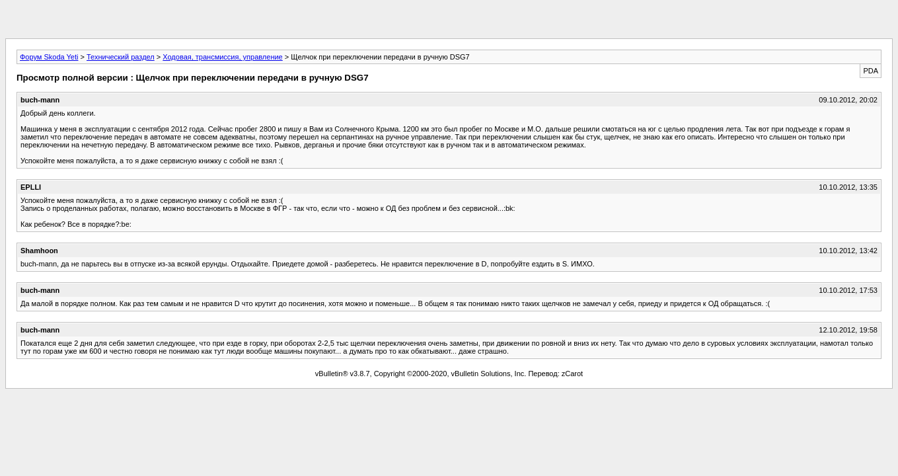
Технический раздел (121, 57)
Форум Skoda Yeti (49, 57)
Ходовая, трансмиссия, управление (222, 57)
